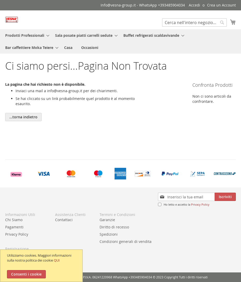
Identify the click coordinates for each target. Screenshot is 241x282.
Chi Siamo (13, 219)
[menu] (120, 41)
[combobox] (194, 22)
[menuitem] (25, 35)
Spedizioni (109, 234)
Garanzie (107, 219)
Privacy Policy (200, 204)
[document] (42, 265)
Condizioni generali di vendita (126, 241)
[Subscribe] (225, 197)
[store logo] (11, 19)
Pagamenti (14, 227)
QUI (57, 260)
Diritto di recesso (114, 227)
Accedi (194, 5)
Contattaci (64, 219)
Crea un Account (221, 5)
